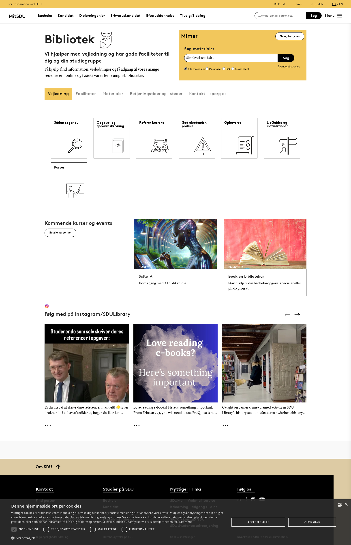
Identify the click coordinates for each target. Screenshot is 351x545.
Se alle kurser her (60, 232)
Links (298, 4)
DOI (228, 69)
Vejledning (58, 93)
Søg (314, 15)
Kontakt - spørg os (208, 93)
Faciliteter (86, 93)
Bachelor (45, 15)
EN (341, 4)
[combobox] (340, 505)
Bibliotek (280, 4)
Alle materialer (196, 69)
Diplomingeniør (92, 15)
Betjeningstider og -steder (156, 93)
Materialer (113, 93)
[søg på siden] (282, 15)
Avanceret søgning (289, 66)
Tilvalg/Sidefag (192, 15)
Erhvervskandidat (126, 15)
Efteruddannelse (160, 15)
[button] (117, 538)
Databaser (215, 69)
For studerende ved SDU (25, 4)
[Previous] (288, 314)
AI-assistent (242, 69)
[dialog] (175, 522)
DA (334, 4)
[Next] (298, 314)
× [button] (346, 504)
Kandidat (66, 15)
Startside (317, 4)
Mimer (189, 36)
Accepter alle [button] (258, 522)
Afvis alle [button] (312, 522)
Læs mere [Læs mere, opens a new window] (185, 522)
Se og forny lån (290, 36)
